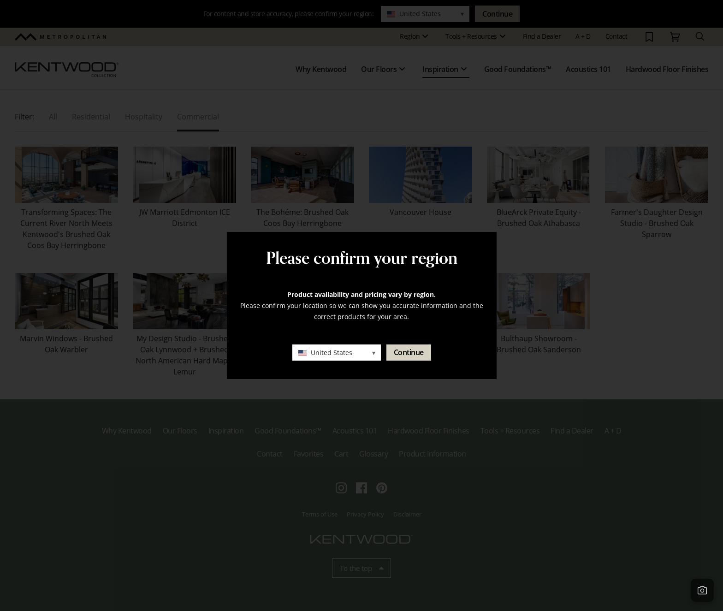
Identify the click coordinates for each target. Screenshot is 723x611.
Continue (409, 352)
